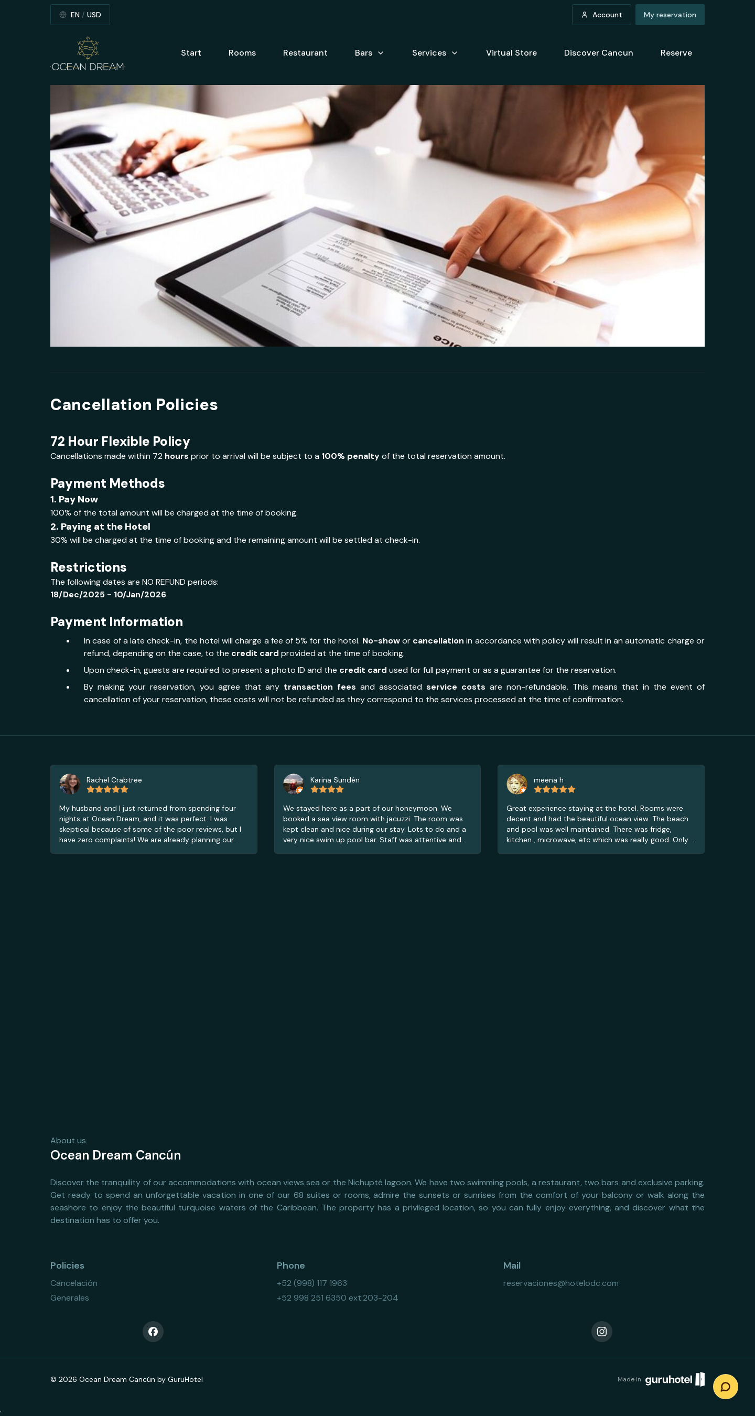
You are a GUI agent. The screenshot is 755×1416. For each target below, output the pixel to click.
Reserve (676, 52)
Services (435, 52)
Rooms (242, 52)
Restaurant (305, 52)
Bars (370, 52)
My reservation (670, 14)
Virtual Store (511, 52)
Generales (69, 1297)
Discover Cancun (598, 52)
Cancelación (74, 1283)
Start (191, 52)
